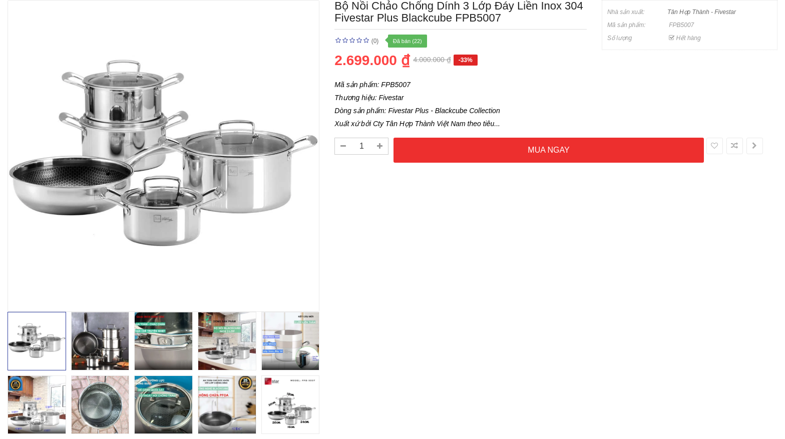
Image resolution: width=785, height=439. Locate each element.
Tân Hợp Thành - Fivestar (701, 12)
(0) (375, 41)
